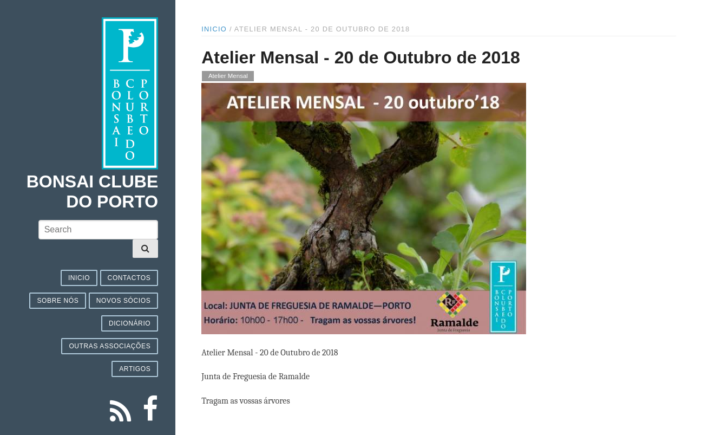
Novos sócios (123, 300)
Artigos (134, 369)
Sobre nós (57, 300)
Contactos (129, 278)
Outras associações (109, 346)
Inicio (79, 278)
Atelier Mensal (228, 76)
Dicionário (129, 323)
